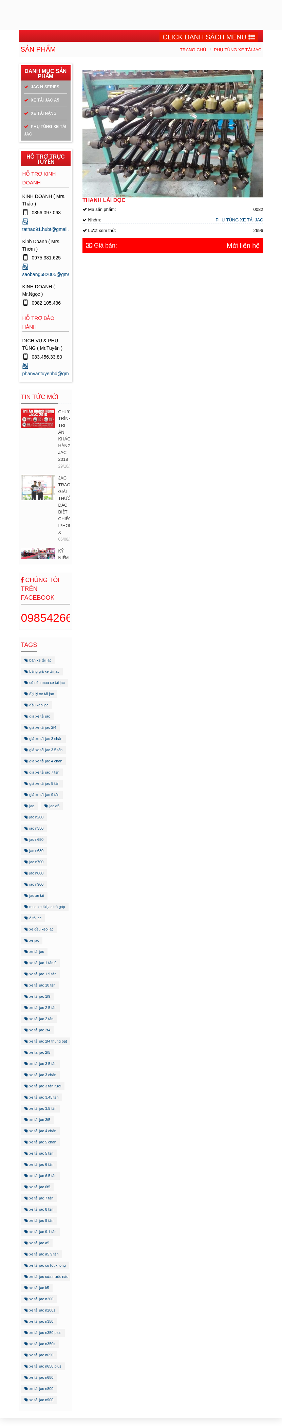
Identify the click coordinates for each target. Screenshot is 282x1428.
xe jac (31, 940)
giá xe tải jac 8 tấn (42, 783)
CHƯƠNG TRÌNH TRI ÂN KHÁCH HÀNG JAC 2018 (64, 435)
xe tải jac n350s (39, 1344)
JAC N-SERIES (41, 87)
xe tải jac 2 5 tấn (40, 1008)
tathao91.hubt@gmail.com (50, 229)
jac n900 (34, 884)
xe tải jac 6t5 (37, 1187)
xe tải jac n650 (39, 1355)
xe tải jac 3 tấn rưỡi (42, 1086)
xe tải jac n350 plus (42, 1333)
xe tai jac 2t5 (37, 1052)
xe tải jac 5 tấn (39, 1153)
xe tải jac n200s (39, 1310)
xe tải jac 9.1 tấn (40, 1232)
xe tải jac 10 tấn (40, 985)
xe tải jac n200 (39, 1299)
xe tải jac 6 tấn (39, 1164)
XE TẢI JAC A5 (41, 100)
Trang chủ (193, 49)
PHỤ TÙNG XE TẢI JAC (237, 49)
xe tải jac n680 (39, 1377)
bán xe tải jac (38, 660)
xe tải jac (34, 952)
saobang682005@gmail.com (52, 274)
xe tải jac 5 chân (40, 1142)
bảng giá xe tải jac (42, 671)
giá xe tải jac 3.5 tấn (43, 750)
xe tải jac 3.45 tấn (41, 1097)
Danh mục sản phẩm (45, 73)
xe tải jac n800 (39, 1389)
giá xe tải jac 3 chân (43, 739)
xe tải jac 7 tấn (39, 1198)
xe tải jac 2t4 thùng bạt (45, 1041)
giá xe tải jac (37, 716)
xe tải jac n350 (39, 1321)
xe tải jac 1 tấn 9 (40, 963)
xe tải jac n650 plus (42, 1366)
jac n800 (34, 873)
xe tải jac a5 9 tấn (41, 1254)
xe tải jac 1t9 (37, 996)
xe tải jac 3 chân (40, 1075)
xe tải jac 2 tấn (39, 1019)
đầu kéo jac (36, 705)
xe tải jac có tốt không (45, 1265)
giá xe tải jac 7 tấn (42, 772)
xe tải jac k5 (36, 1288)
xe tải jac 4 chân (40, 1131)
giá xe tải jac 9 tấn (42, 795)
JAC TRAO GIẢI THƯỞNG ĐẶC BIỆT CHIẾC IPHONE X (64, 505)
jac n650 (34, 839)
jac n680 (34, 851)
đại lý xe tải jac (39, 694)
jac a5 (51, 806)
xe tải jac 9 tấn (39, 1220)
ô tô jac (33, 918)
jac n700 (34, 862)
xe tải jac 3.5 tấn (40, 1108)
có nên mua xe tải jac (44, 683)
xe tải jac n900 (39, 1400)
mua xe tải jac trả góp (44, 907)
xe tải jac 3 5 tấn (40, 1064)
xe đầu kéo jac (39, 929)
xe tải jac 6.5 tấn (40, 1176)
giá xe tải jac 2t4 (40, 727)
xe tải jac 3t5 (37, 1120)
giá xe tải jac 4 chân (43, 761)
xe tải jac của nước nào (46, 1277)
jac (29, 806)
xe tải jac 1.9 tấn (40, 974)
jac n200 (34, 817)
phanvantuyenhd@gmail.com (53, 373)
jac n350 (34, 828)
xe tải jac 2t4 (37, 1030)
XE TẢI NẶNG (40, 113)
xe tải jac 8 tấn (39, 1209)
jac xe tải (34, 895)
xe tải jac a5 (37, 1243)
